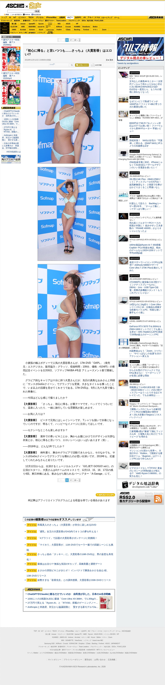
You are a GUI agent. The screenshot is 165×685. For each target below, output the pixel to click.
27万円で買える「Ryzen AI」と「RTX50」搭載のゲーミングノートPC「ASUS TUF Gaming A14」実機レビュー (86, 602)
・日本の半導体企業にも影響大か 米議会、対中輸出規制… (10, 145)
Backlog (77, 30)
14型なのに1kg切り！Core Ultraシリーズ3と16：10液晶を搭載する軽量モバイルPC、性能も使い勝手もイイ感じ (145, 308)
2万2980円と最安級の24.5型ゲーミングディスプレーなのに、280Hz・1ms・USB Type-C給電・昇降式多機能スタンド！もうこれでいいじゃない (145, 287)
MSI (59, 24)
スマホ (97, 17)
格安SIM (17, 20)
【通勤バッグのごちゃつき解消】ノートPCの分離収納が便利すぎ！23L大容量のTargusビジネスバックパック (145, 413)
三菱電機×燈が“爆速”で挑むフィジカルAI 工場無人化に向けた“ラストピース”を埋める (146, 434)
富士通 (14, 24)
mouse (22, 24)
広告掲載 (111, 660)
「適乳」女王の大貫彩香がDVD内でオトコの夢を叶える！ (68, 531)
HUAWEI (77, 27)
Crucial (68, 27)
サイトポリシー (54, 660)
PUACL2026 (98, 20)
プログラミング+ (74, 20)
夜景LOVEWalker (89, 653)
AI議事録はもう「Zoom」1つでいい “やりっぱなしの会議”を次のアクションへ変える (145, 354)
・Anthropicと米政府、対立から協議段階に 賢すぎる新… (10, 137)
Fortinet (86, 30)
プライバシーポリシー (73, 660)
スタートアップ (106, 18)
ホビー (70, 17)
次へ (76, 40)
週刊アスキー (49, 20)
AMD (23, 27)
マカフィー (14, 32)
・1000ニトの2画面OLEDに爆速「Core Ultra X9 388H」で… (10, 121)
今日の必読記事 (55, 650)
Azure (41, 30)
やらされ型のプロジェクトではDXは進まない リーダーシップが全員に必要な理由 (145, 373)
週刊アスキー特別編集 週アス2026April (11, 75)
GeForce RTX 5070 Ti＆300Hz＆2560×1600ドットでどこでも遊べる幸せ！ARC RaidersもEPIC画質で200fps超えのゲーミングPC (146, 330)
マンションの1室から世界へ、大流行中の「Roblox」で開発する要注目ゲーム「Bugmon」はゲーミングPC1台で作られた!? (145, 454)
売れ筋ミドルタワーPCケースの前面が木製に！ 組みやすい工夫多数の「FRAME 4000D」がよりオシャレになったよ (146, 227)
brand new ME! (98, 640)
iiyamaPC (32, 24)
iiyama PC (78, 634)
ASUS (68, 24)
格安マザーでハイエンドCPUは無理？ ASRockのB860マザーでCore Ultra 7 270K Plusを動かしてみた (146, 266)
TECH (30, 17)
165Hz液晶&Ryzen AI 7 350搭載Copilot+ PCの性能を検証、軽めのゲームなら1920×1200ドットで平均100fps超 (145, 249)
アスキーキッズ (6, 20)
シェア (52, 64)
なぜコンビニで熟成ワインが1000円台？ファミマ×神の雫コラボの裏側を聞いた (145, 104)
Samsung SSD (49, 643)
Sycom (41, 24)
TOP (35, 631)
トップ (4, 17)
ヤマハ (95, 30)
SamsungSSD (48, 26)
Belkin (95, 27)
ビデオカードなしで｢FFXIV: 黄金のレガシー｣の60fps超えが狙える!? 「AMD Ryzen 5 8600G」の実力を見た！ (145, 472)
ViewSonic (86, 27)
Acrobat (23, 30)
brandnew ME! (50, 32)
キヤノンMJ (23, 32)
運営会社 (88, 660)
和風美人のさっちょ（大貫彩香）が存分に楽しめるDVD (67, 524)
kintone (32, 30)
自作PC (78, 17)
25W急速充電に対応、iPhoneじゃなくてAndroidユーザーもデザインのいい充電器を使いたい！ (146, 165)
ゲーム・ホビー (35, 5)
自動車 (62, 17)
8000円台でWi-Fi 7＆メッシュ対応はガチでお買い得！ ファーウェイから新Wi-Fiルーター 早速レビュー (146, 127)
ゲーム (116, 18)
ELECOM (14, 27)
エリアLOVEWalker (46, 653)
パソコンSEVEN (50, 23)
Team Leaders (84, 646)
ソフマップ (41, 32)
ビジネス (22, 17)
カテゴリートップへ (105, 494)
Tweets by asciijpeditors (128, 63)
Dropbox (59, 29)
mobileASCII (91, 650)
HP (77, 24)
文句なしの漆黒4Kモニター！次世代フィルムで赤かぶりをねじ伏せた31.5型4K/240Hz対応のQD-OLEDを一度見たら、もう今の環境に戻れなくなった (146, 86)
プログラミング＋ (96, 646)
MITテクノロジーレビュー (106, 650)
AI (10, 17)
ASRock (59, 27)
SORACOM (73, 643)
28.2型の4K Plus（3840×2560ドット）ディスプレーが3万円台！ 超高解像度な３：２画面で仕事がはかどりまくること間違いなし (145, 183)
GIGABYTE (41, 27)
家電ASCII (26, 20)
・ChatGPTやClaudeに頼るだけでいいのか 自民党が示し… (11, 113)
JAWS (14, 30)
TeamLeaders (61, 20)
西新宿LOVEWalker (75, 653)
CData (68, 30)
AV (84, 17)
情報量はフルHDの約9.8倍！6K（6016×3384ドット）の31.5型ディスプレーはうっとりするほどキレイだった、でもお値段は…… (145, 391)
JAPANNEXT (32, 32)
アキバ (90, 17)
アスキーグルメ (38, 20)
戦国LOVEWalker (131, 653)
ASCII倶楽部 (156, 17)
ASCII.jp (14, 6)
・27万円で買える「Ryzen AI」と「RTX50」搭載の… (10, 129)
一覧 (71, 65)
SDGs (84, 20)
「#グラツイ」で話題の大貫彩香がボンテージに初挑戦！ (67, 538)
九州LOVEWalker (103, 653)
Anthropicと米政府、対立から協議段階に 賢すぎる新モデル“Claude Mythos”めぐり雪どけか (76, 607)
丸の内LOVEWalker (117, 653)
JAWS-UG (63, 637)
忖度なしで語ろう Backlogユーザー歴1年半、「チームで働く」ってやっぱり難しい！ (145, 206)
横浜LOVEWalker (61, 653)
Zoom (104, 30)
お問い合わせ (100, 660)
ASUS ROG (31, 27)
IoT (14, 17)
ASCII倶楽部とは (13, 152)
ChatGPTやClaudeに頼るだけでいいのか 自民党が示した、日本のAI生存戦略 (69, 594)
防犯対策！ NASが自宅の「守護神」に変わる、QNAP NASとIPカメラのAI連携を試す (146, 143)
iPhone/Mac (51, 17)
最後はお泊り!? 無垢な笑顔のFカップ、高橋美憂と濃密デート (70, 564)
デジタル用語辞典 (79, 650)
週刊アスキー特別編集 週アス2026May (11, 42)
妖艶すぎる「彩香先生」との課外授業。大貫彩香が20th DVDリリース (74, 580)
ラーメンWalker (32, 653)
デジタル (40, 17)
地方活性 (90, 20)
